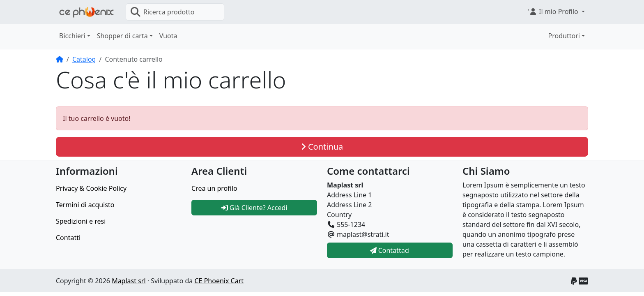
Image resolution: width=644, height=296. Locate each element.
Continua (322, 146)
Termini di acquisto (85, 204)
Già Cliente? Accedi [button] (254, 207)
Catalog (84, 59)
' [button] (553, 11)
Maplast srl (128, 280)
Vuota (168, 35)
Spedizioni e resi (81, 221)
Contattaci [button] (390, 250)
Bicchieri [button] (72, 35)
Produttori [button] (564, 35)
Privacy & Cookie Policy (91, 188)
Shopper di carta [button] (122, 35)
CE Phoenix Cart (219, 280)
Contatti (68, 237)
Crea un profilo (214, 188)
